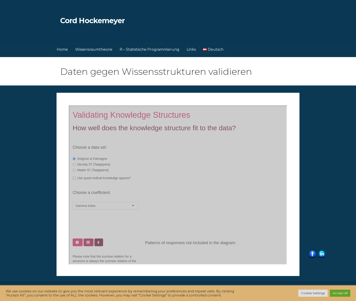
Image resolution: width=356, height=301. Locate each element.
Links (191, 49)
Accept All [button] (340, 293)
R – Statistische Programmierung (149, 49)
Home (62, 49)
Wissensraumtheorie (93, 49)
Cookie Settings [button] (313, 293)
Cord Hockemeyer (92, 20)
